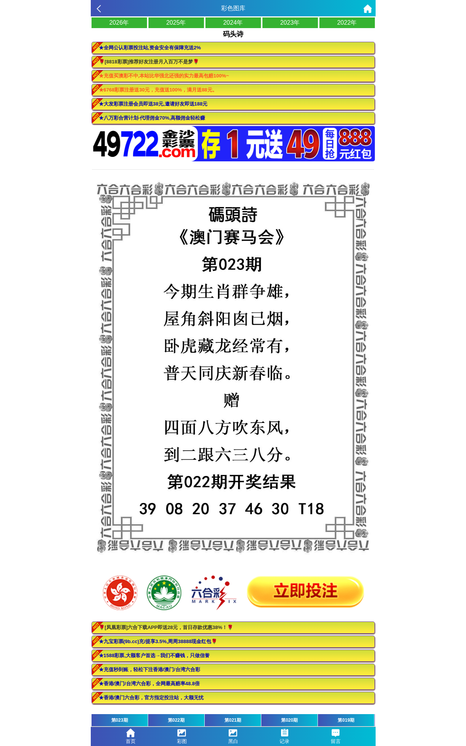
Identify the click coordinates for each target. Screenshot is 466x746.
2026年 (119, 22)
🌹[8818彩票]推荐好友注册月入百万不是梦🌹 (149, 62)
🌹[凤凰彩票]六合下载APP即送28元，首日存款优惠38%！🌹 (166, 627)
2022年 (347, 22)
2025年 (176, 22)
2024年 (233, 22)
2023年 (290, 22)
